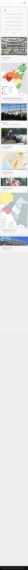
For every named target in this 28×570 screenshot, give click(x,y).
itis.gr (22, 568)
